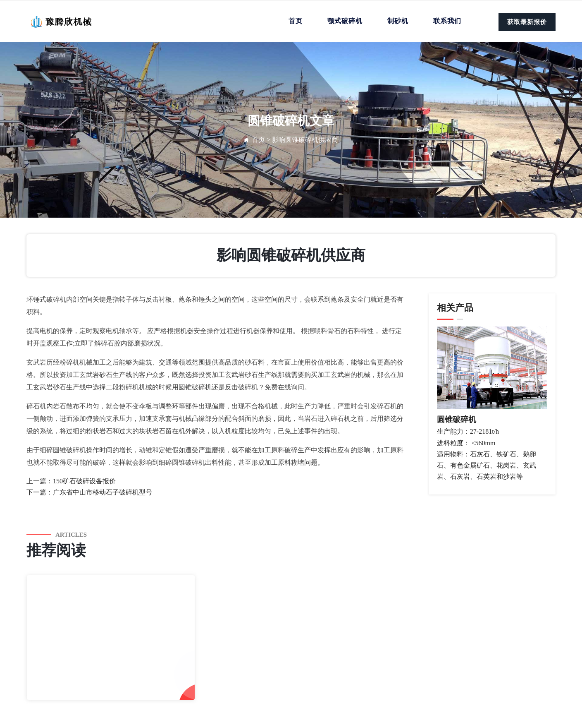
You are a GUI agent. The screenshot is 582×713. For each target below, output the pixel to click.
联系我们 (447, 20)
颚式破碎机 (345, 20)
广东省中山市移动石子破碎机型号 (102, 492)
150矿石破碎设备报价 (84, 481)
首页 (296, 20)
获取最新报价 (527, 22)
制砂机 (397, 20)
